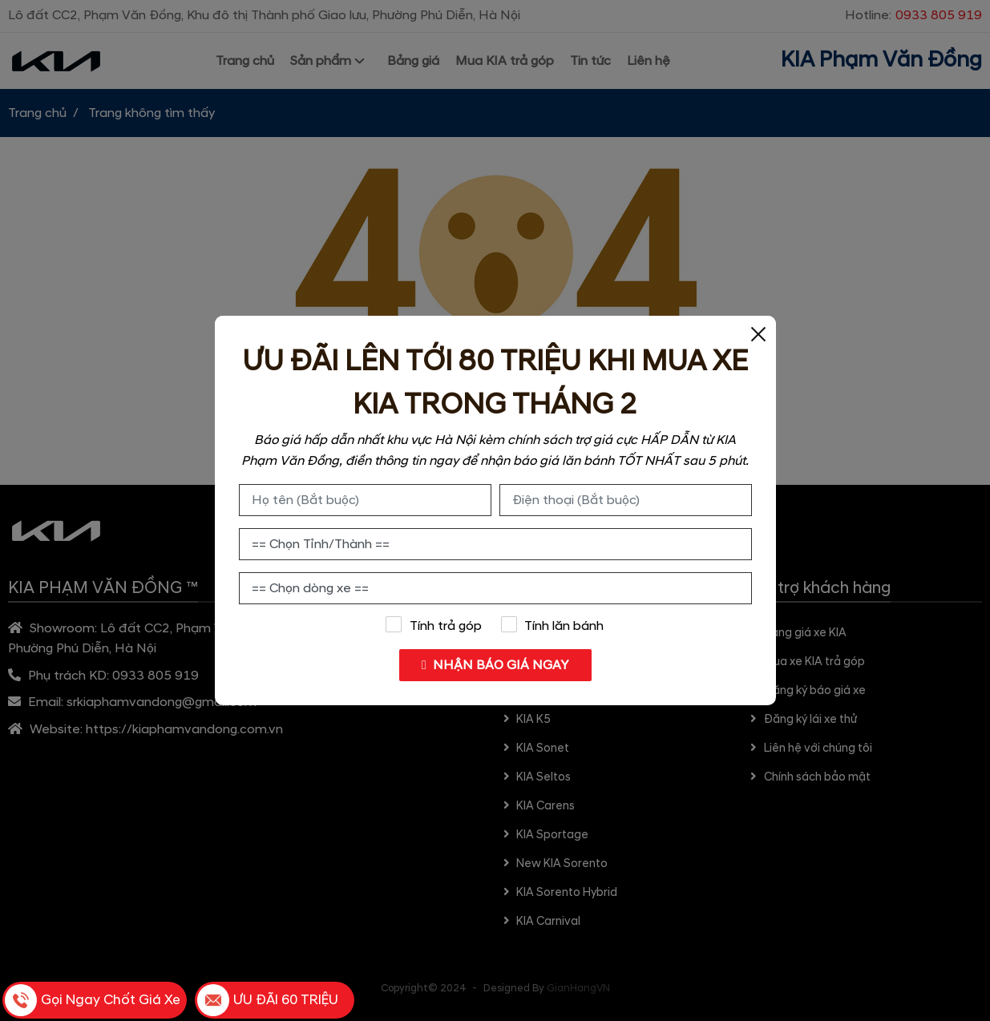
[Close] (758, 333)
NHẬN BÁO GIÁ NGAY (495, 665)
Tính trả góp (434, 625)
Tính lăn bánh (552, 625)
